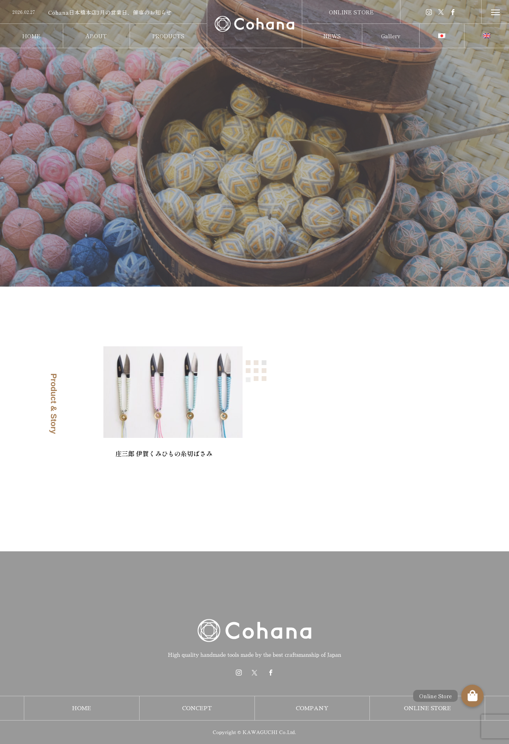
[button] (472, 696)
